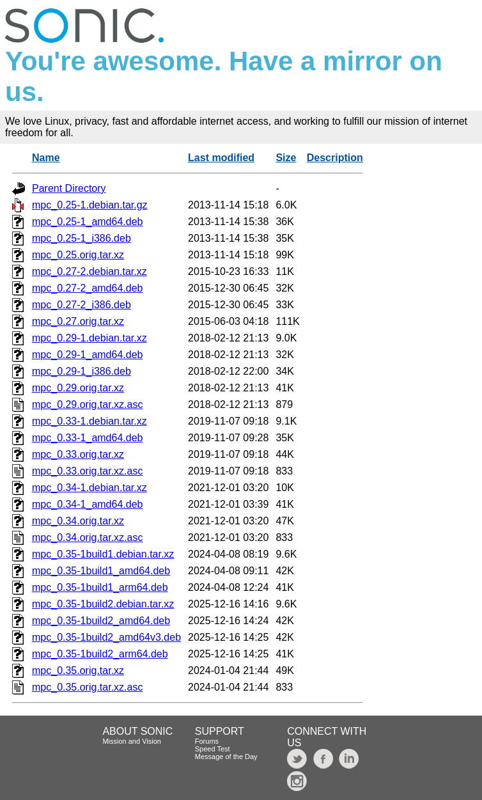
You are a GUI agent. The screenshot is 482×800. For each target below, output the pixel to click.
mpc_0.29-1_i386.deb (81, 371)
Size (286, 157)
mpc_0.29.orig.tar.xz (78, 387)
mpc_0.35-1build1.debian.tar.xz (103, 554)
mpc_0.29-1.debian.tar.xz (89, 338)
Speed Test (212, 749)
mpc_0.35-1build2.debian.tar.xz (103, 604)
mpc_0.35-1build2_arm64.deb (100, 653)
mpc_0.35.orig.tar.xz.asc (87, 687)
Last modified (221, 157)
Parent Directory (69, 188)
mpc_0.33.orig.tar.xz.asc (87, 471)
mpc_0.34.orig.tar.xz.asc (87, 537)
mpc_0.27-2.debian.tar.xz (89, 271)
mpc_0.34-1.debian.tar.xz (89, 487)
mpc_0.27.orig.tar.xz (78, 321)
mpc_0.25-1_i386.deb (81, 238)
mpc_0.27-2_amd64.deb (87, 288)
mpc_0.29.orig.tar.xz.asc (87, 404)
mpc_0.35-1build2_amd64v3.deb (106, 637)
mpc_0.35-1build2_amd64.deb (101, 620)
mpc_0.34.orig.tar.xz (78, 520)
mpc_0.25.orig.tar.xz (78, 254)
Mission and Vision (131, 741)
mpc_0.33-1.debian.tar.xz (89, 421)
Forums (207, 741)
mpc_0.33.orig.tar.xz (78, 454)
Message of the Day (226, 756)
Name (46, 157)
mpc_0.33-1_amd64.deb (87, 437)
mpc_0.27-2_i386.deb (81, 304)
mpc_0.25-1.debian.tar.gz (90, 205)
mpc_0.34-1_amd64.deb (87, 504)
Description (335, 157)
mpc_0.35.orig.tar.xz (78, 670)
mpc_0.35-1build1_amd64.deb (101, 570)
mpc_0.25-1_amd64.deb (87, 221)
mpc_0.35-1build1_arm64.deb (100, 587)
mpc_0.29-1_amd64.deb (87, 354)
